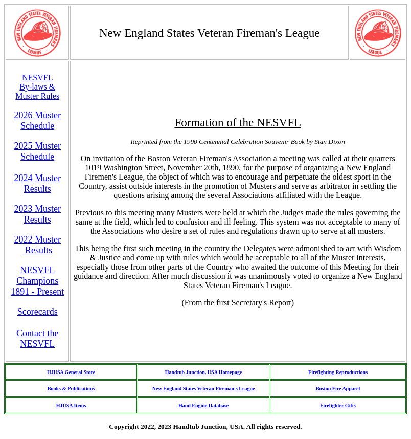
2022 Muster (37, 239)
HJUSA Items (71, 405)
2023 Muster (37, 209)
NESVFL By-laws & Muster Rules (37, 86)
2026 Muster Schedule (37, 120)
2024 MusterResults (37, 183)
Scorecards (37, 311)
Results (37, 250)
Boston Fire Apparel (338, 388)
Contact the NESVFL (37, 338)
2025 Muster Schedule (37, 151)
